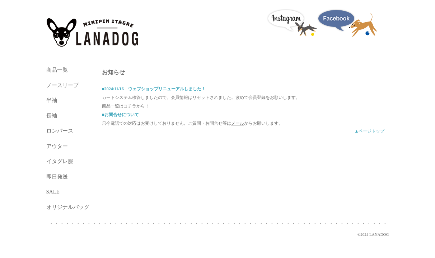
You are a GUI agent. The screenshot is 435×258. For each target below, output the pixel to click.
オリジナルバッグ (67, 207)
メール (237, 123)
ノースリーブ (62, 85)
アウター (57, 146)
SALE (53, 192)
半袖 (51, 100)
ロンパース (59, 131)
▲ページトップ (370, 131)
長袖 (51, 116)
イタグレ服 (59, 161)
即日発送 (57, 177)
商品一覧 (57, 70)
